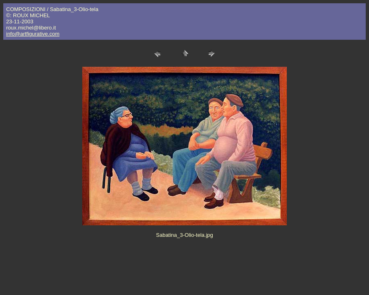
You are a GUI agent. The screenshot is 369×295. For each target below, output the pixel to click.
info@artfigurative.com (32, 34)
